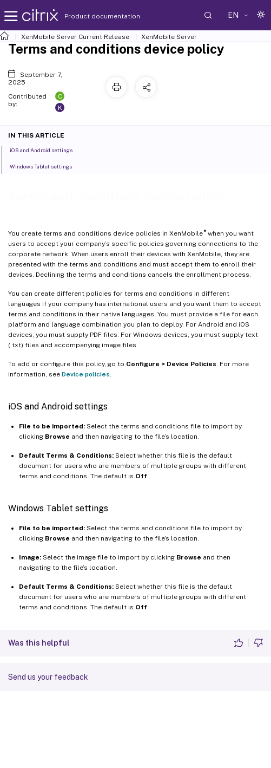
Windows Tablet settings (47, 166)
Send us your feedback (48, 677)
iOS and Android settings (47, 149)
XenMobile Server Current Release (75, 37)
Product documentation (88, 16)
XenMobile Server (169, 37)
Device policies (86, 374)
